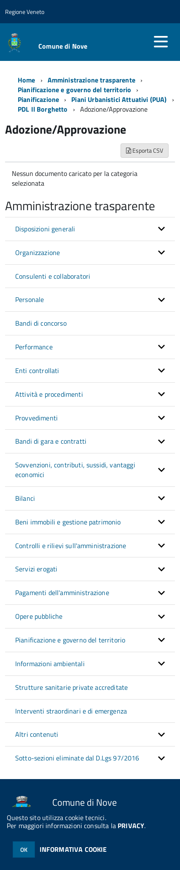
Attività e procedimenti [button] (49, 394)
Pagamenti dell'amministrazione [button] (62, 592)
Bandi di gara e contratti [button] (50, 441)
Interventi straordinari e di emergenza (71, 711)
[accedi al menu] (160, 41)
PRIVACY (131, 826)
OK (23, 849)
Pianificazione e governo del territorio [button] (70, 640)
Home (26, 80)
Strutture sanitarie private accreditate (71, 687)
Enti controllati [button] (37, 370)
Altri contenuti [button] (36, 734)
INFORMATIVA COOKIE (73, 849)
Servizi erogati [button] (36, 569)
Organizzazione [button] (37, 252)
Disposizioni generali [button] (45, 229)
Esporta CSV (144, 150)
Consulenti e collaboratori (52, 276)
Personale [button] (29, 299)
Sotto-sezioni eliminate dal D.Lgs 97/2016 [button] (77, 758)
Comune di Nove (62, 46)
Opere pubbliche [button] (38, 616)
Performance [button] (34, 347)
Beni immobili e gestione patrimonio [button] (68, 522)
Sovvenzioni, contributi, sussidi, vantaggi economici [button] (75, 470)
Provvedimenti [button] (36, 418)
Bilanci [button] (25, 498)
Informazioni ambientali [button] (50, 664)
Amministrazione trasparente (91, 80)
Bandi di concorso (41, 323)
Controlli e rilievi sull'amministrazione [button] (70, 546)
